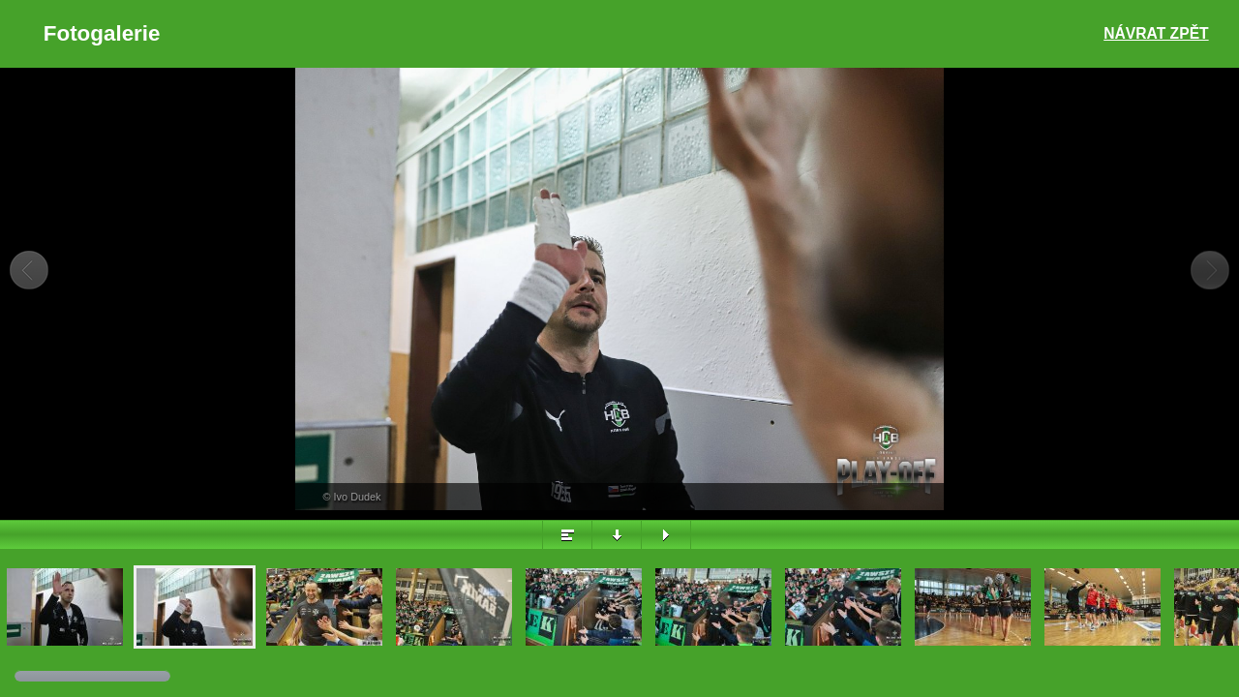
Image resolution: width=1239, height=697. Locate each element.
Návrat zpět (1155, 33)
